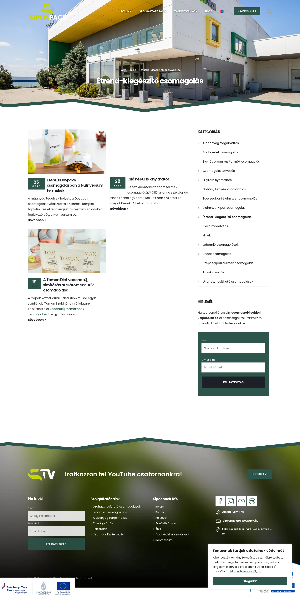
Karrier (159, 512)
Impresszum (164, 540)
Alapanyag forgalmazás (221, 143)
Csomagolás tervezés (108, 534)
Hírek (207, 235)
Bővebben (37, 220)
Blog (209, 11)
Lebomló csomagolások (221, 244)
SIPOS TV (259, 474)
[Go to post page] (67, 151)
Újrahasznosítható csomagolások (228, 281)
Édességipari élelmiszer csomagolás (230, 198)
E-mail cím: (233, 365)
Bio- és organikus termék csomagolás (231, 161)
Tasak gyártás (213, 272)
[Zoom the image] (42, 467)
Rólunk (125, 11)
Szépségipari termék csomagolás (228, 263)
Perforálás (100, 529)
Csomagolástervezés (219, 171)
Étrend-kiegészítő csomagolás (227, 217)
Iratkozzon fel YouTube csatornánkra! (123, 474)
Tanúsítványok (185, 11)
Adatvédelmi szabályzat (245, 571)
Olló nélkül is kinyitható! (148, 179)
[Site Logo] (48, 11)
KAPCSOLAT (247, 11)
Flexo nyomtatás (215, 226)
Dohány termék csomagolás (224, 189)
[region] (250, 566)
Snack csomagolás (217, 254)
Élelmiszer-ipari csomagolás (224, 207)
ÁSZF (158, 529)
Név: (203, 340)
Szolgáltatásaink (152, 11)
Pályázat (161, 518)
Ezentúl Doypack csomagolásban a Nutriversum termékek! (75, 185)
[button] (269, 11)
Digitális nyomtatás (217, 180)
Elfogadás (250, 581)
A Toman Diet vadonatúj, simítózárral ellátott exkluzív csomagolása (68, 285)
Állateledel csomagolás (220, 152)
